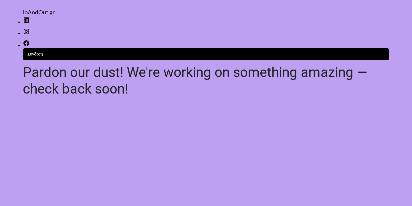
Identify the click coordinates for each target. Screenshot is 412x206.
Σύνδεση (35, 54)
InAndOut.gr (39, 12)
